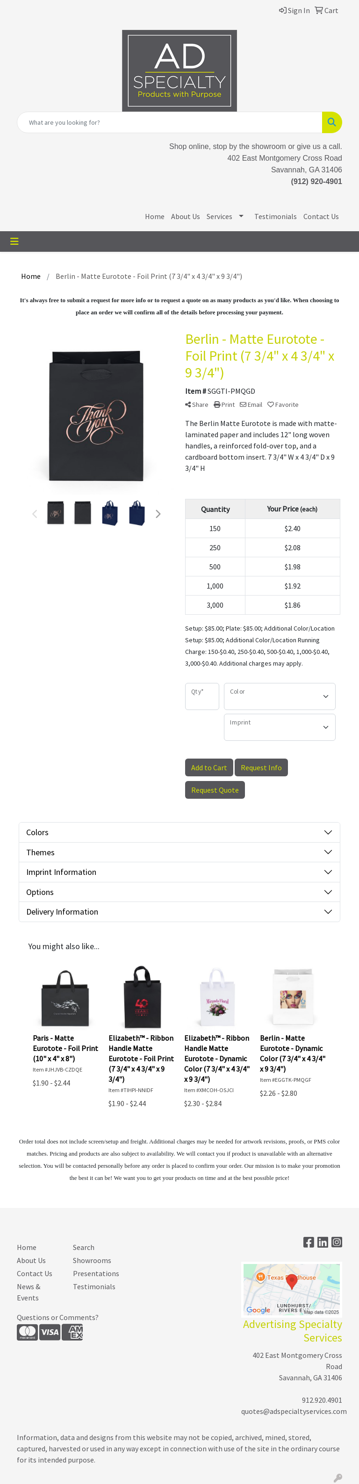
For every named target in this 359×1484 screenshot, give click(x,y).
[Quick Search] (170, 122)
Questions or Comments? (58, 1317)
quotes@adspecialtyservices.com (294, 1411)
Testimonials (275, 216)
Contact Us (321, 216)
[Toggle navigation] (14, 241)
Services (219, 216)
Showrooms (92, 1260)
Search (83, 1247)
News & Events (28, 1292)
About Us (185, 216)
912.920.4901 (322, 1400)
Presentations (95, 1273)
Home (155, 216)
